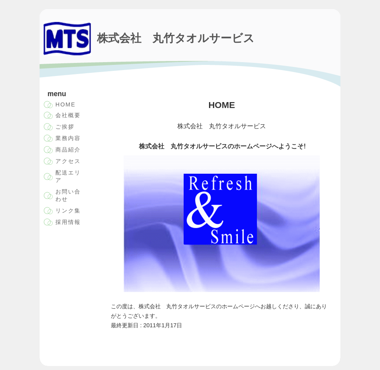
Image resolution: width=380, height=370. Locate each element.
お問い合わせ (68, 195)
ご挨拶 (64, 126)
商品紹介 (68, 149)
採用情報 (68, 222)
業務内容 (68, 138)
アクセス (68, 161)
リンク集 (68, 210)
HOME (65, 104)
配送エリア (68, 176)
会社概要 (68, 115)
